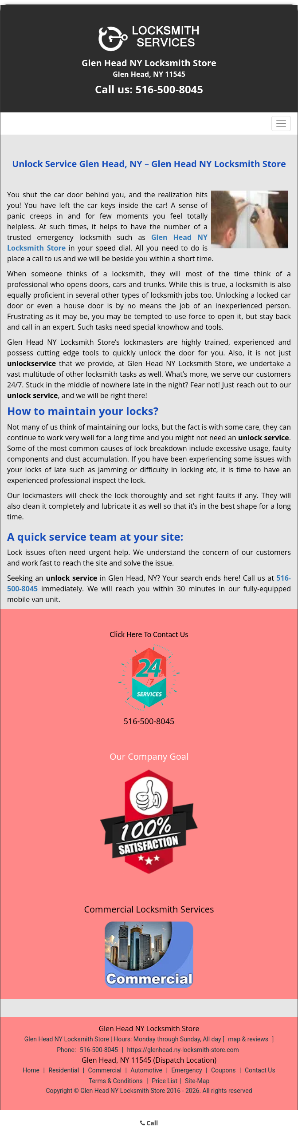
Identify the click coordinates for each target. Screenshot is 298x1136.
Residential (63, 1070)
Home (31, 1070)
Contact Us (260, 1070)
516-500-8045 (169, 89)
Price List (164, 1080)
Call (149, 1123)
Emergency (186, 1070)
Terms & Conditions (116, 1080)
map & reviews (249, 1039)
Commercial (105, 1070)
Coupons (223, 1070)
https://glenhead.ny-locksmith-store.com (183, 1049)
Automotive (146, 1070)
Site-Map (197, 1080)
